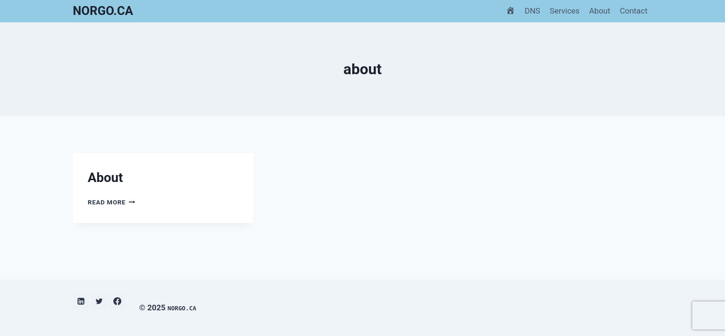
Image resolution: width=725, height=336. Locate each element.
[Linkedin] (81, 301)
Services (564, 10)
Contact (633, 10)
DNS (532, 10)
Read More (111, 202)
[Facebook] (117, 301)
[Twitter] (99, 301)
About (599, 10)
